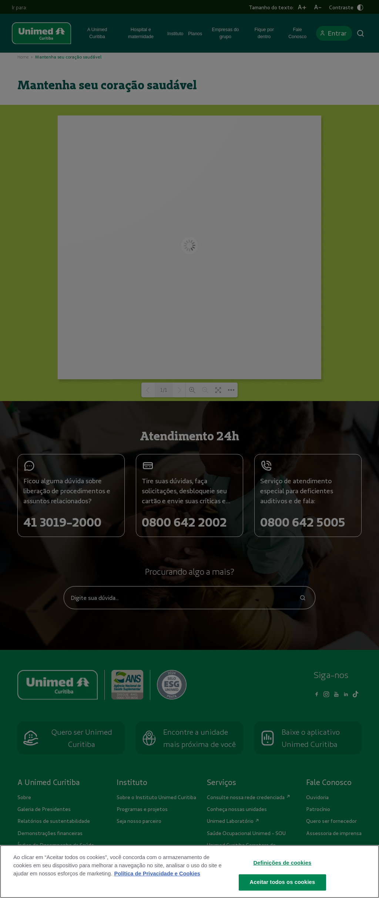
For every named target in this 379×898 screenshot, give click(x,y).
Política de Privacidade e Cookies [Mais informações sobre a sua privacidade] (157, 874)
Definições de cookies (283, 863)
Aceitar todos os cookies (282, 882)
